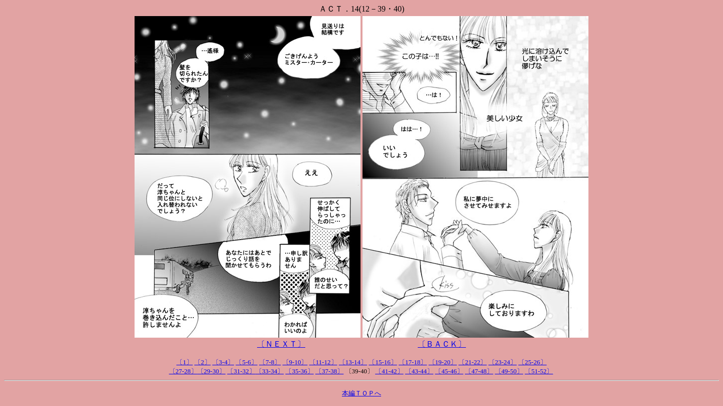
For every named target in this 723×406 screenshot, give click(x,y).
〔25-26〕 (532, 362)
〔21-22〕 (472, 362)
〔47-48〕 (479, 371)
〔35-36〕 (299, 371)
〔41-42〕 (389, 371)
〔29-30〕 (211, 371)
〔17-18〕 (413, 362)
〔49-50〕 (509, 371)
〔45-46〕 (449, 371)
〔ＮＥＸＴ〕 (281, 344)
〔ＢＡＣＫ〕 (442, 344)
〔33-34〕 (270, 371)
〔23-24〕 (503, 362)
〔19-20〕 (443, 362)
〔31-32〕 (241, 371)
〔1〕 (184, 362)
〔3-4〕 (223, 362)
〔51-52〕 (539, 371)
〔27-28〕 (183, 371)
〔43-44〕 (419, 371)
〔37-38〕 (329, 371)
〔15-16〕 (383, 362)
